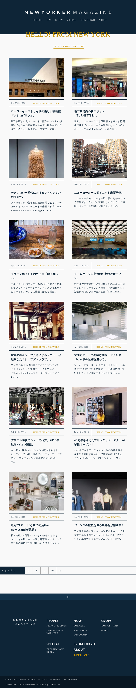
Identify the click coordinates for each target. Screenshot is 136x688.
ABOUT (103, 20)
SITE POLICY (11, 679)
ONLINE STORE (70, 679)
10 (52, 570)
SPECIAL (71, 20)
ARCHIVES (81, 655)
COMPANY (55, 679)
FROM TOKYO (87, 20)
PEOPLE (37, 20)
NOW (49, 20)
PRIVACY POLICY (27, 679)
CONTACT (42, 679)
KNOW (59, 20)
